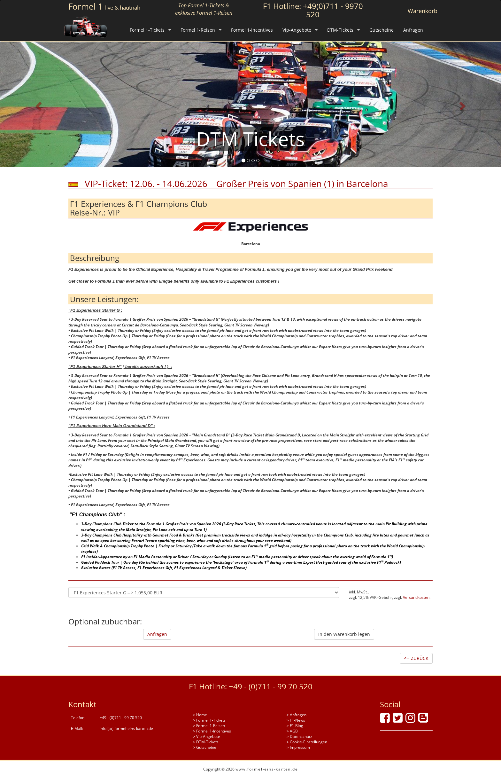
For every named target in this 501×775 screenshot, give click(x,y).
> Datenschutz (299, 736)
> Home (200, 714)
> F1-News (296, 720)
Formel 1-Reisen (198, 30)
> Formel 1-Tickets (209, 720)
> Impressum (298, 747)
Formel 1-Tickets (147, 30)
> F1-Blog (295, 725)
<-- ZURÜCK (416, 658)
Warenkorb (422, 11)
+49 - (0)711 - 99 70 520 (270, 686)
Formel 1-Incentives (252, 30)
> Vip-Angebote (206, 736)
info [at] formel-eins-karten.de (126, 728)
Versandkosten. (416, 597)
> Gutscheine (204, 747)
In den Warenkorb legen (344, 634)
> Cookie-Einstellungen (307, 742)
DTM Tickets (250, 139)
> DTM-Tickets (206, 742)
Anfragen (413, 30)
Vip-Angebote (296, 30)
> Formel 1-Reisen (209, 725)
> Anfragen (296, 714)
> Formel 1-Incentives (212, 731)
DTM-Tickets (340, 30)
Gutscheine (381, 30)
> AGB (292, 731)
